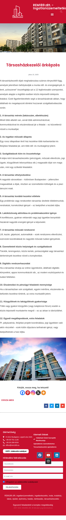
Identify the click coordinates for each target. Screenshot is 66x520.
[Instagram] (33, 392)
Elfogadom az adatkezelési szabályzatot (22, 482)
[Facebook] (22, 392)
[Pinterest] (27, 392)
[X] (38, 392)
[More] (43, 392)
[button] (52, 14)
